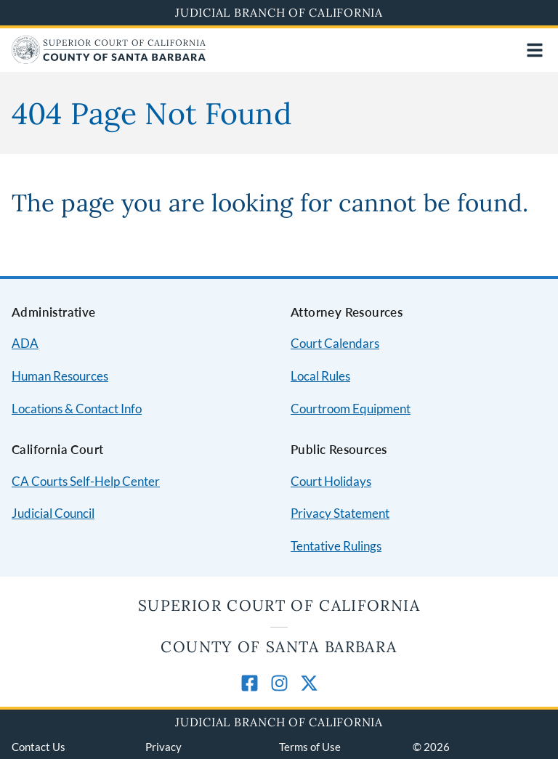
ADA (25, 343)
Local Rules (320, 375)
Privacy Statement (340, 513)
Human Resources (60, 375)
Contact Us (38, 746)
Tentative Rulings (336, 545)
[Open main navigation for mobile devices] (534, 50)
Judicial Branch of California (279, 12)
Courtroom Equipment (351, 408)
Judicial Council (53, 513)
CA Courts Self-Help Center (86, 481)
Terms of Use (310, 746)
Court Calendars (335, 343)
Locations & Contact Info (77, 408)
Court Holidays (331, 481)
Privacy (163, 746)
